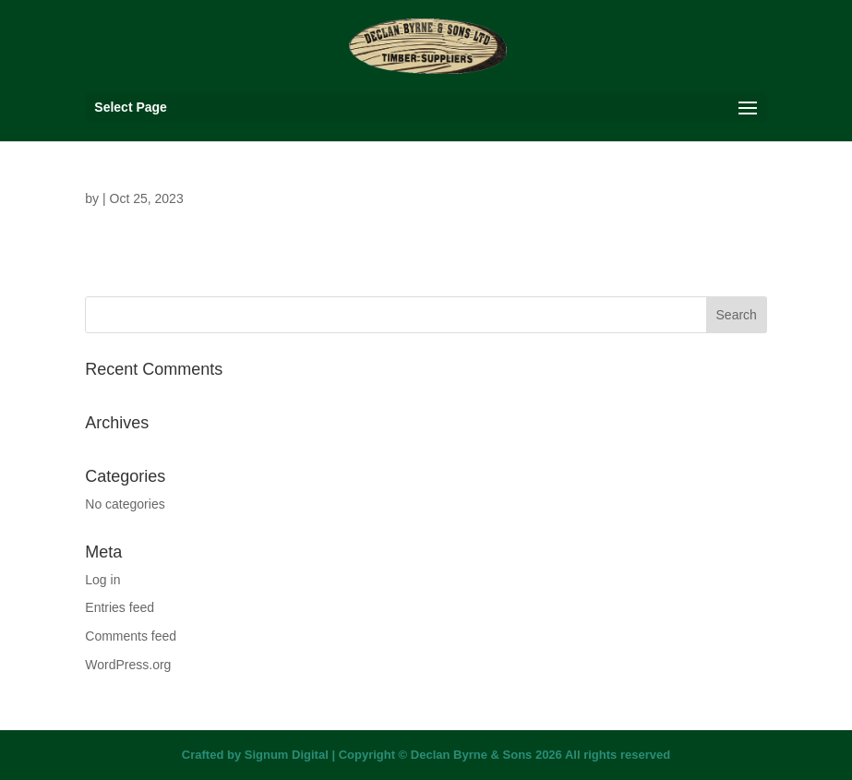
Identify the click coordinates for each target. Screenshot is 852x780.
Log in (102, 579)
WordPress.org (128, 664)
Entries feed (119, 607)
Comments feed (130, 636)
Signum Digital (287, 755)
